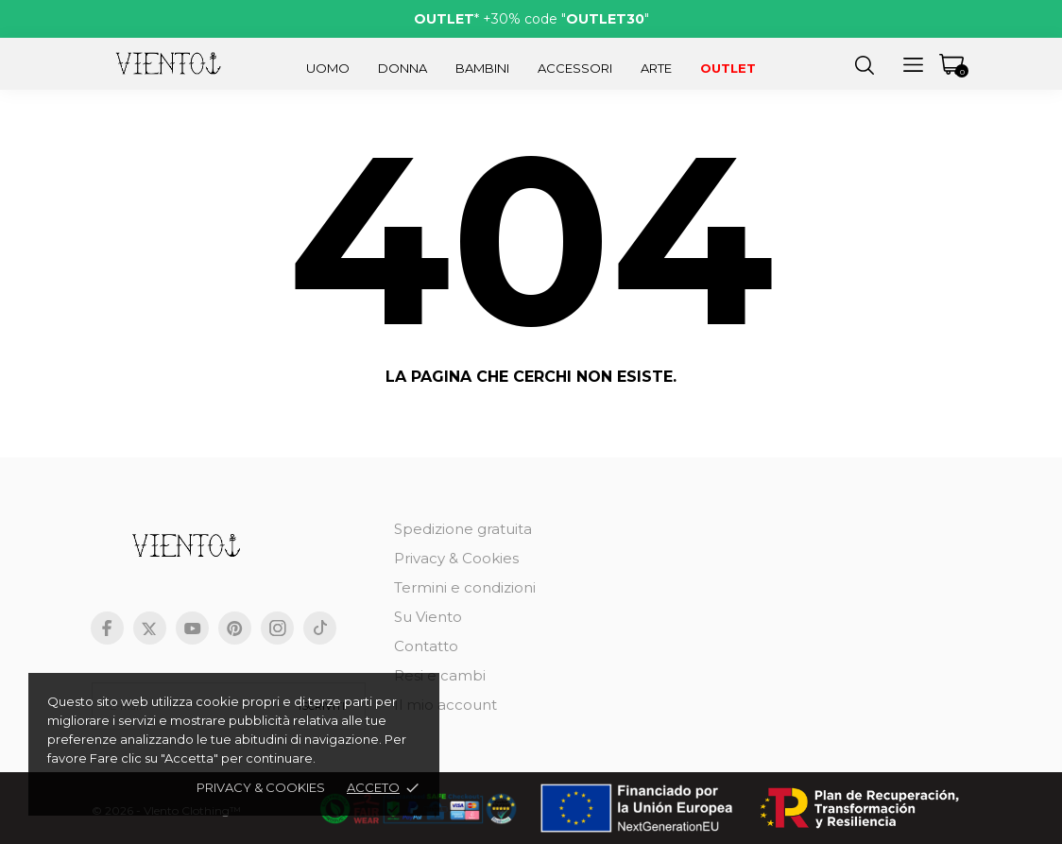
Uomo (328, 68)
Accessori (575, 68)
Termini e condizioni (465, 587)
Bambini (482, 68)
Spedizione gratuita (463, 529)
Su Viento (428, 617)
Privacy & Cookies (456, 558)
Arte (656, 68)
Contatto (426, 646)
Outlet (728, 68)
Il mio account (445, 705)
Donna (402, 68)
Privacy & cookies (261, 787)
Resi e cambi (440, 675)
